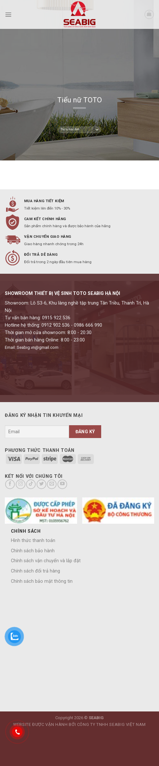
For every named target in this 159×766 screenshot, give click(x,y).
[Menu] (8, 14)
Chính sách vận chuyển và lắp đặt (46, 561)
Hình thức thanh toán (33, 540)
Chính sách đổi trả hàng (35, 571)
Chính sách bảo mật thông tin (42, 581)
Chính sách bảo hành (33, 551)
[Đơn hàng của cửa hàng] (79, 129)
